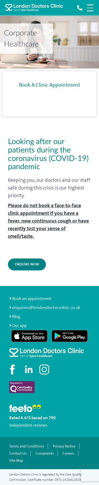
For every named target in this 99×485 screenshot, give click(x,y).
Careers (68, 453)
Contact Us (18, 453)
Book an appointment (30, 298)
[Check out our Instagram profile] (45, 369)
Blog (16, 316)
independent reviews (28, 425)
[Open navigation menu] (90, 8)
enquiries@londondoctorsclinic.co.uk (44, 307)
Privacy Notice (64, 446)
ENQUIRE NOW (27, 264)
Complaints (44, 453)
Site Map (16, 460)
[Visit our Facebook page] (13, 369)
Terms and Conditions (26, 446)
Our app (19, 325)
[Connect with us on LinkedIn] (29, 369)
